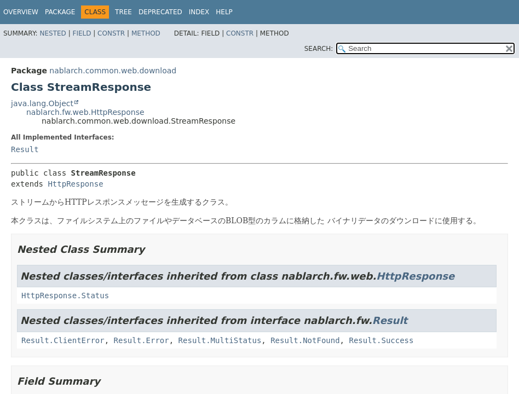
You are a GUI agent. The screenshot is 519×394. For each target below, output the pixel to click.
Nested (52, 33)
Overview (20, 12)
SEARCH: (318, 49)
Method (145, 33)
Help (224, 12)
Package (60, 12)
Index (199, 12)
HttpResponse (75, 183)
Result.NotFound (304, 340)
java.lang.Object (42, 103)
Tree (123, 12)
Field (81, 33)
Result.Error (141, 340)
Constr (111, 33)
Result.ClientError (63, 340)
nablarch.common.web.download (112, 70)
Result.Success (381, 340)
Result (25, 149)
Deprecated (160, 12)
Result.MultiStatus (220, 340)
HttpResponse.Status (65, 295)
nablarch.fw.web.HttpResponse (85, 112)
